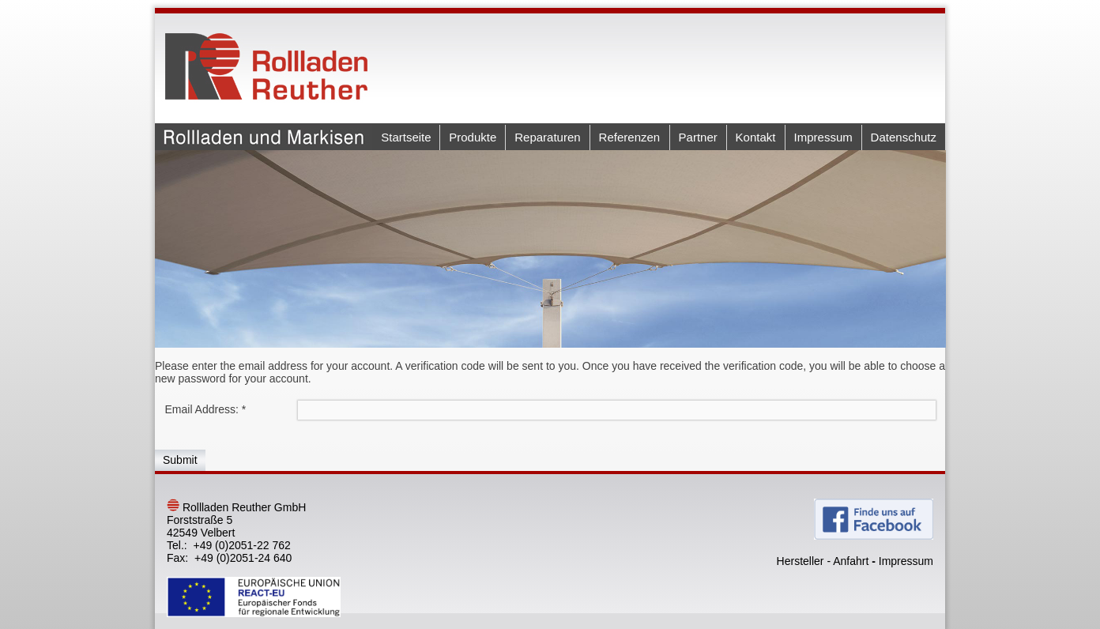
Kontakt (756, 137)
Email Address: (206, 409)
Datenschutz (903, 137)
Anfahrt (850, 561)
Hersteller (800, 561)
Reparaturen (547, 137)
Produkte (472, 137)
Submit (180, 460)
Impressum (823, 137)
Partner (698, 137)
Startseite (406, 137)
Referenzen (630, 137)
